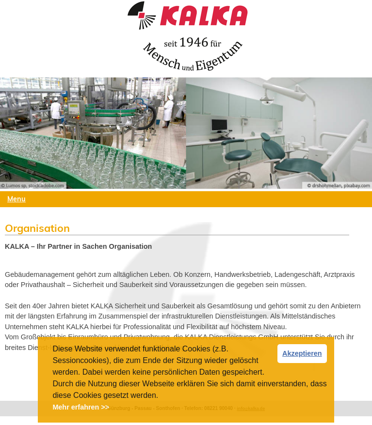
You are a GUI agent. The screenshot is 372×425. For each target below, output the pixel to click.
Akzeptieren (302, 353)
